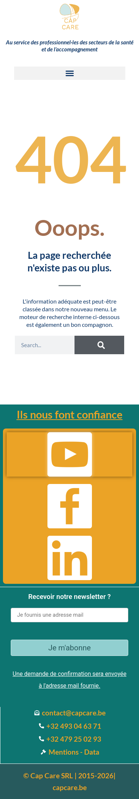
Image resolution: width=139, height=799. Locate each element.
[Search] (99, 345)
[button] (69, 73)
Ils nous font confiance (70, 414)
